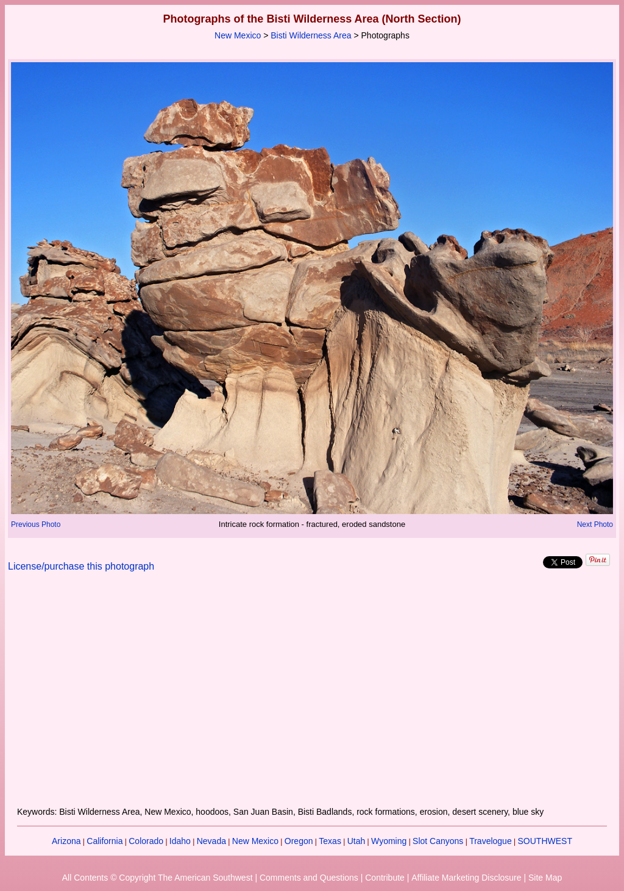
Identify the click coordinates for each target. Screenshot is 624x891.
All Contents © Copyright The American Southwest (157, 877)
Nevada (211, 841)
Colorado (146, 841)
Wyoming (388, 841)
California (104, 841)
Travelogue (490, 841)
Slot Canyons (438, 841)
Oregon (299, 841)
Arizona (66, 841)
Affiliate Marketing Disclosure (466, 877)
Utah (356, 841)
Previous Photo (35, 524)
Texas (330, 841)
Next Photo (595, 524)
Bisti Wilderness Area (311, 35)
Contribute (385, 877)
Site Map (545, 877)
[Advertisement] (312, 696)
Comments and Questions (309, 877)
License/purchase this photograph (81, 566)
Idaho (180, 841)
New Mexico (237, 35)
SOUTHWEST (545, 841)
